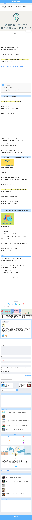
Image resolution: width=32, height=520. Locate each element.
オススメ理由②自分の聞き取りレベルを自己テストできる (11, 90)
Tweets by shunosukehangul (5, 470)
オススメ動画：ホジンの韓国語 (7, 87)
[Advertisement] (16, 40)
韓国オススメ (9, 443)
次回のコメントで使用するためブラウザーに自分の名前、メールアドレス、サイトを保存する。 (15, 367)
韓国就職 (23, 443)
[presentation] (6, 378)
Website (6, 336)
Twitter (3, 336)
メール (2, 360)
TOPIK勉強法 (23, 437)
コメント (3, 345)
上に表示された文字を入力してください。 (8, 371)
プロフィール (23, 440)
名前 (2, 356)
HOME (16, 516)
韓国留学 (9, 440)
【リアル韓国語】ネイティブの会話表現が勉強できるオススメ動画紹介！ (12, 66)
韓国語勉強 (7, 306)
